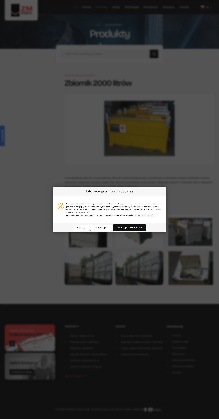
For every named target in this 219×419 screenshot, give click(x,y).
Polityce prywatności (145, 215)
